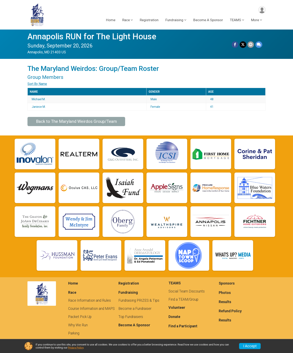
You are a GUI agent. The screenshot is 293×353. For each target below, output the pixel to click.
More (255, 20)
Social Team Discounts (186, 291)
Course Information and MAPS (91, 309)
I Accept (250, 346)
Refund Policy (230, 311)
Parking (73, 333)
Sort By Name (37, 84)
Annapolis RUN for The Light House (91, 36)
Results (225, 302)
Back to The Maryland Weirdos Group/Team (76, 121)
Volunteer (176, 308)
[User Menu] (262, 10)
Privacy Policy (75, 347)
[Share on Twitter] (243, 45)
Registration (149, 20)
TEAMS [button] (235, 20)
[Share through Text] (258, 45)
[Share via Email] (251, 45)
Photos (225, 293)
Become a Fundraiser (134, 309)
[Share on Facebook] (235, 45)
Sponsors (227, 283)
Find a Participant (182, 326)
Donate (174, 317)
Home (110, 20)
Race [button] (126, 20)
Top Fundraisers (130, 317)
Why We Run (78, 325)
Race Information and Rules (89, 300)
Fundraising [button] (174, 20)
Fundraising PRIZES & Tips (138, 300)
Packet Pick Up (80, 317)
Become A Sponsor (208, 20)
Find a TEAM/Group (183, 299)
